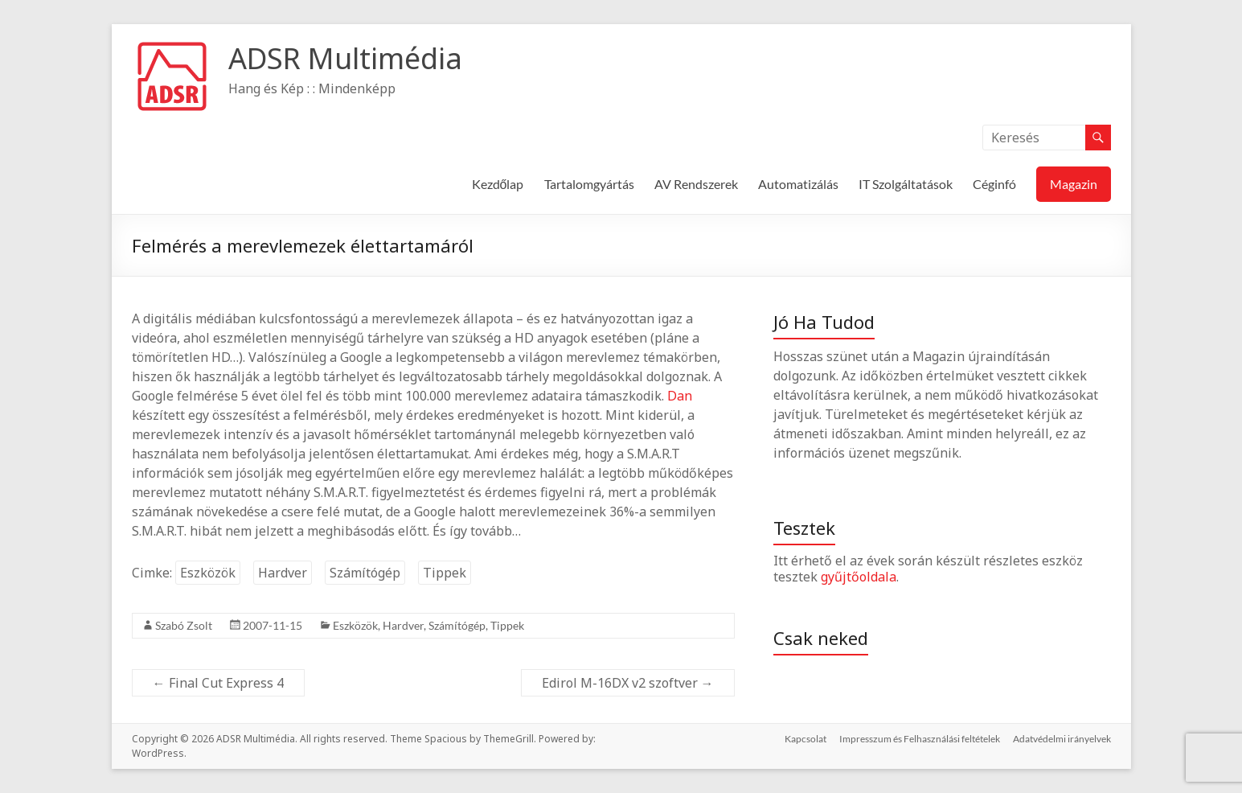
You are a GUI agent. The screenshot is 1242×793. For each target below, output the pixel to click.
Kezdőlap (498, 183)
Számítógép (365, 572)
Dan (679, 396)
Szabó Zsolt (183, 625)
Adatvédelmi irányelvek (1062, 739)
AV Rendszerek (696, 183)
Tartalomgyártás (589, 183)
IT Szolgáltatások (906, 183)
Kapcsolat (805, 739)
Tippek (444, 572)
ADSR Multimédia (345, 58)
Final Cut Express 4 (218, 683)
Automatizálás (798, 183)
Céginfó (994, 183)
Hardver (282, 572)
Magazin (1073, 183)
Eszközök (208, 572)
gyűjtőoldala (858, 577)
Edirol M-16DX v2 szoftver (628, 683)
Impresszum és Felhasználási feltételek (919, 739)
